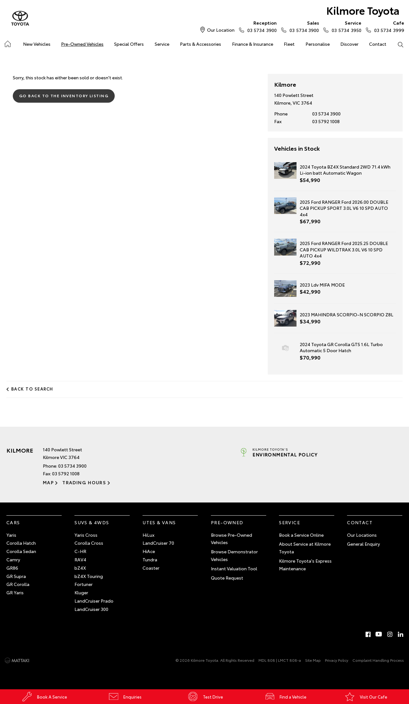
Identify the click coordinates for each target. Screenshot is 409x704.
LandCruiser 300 (91, 609)
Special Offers (129, 44)
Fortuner (83, 584)
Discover (349, 44)
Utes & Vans (159, 522)
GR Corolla (17, 584)
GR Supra (16, 576)
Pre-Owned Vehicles (82, 44)
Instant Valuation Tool (234, 568)
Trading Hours (84, 482)
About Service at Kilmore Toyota (305, 548)
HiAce (149, 551)
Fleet (289, 44)
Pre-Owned (227, 522)
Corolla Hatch (21, 543)
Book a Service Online (301, 535)
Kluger (81, 592)
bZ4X (80, 568)
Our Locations (362, 535)
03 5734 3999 (387, 26)
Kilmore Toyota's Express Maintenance (305, 565)
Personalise (317, 44)
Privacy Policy (336, 660)
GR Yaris (15, 592)
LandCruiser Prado (93, 600)
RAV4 (80, 559)
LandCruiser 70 (158, 543)
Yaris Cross (85, 535)
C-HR (80, 551)
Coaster (151, 568)
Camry (13, 559)
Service (162, 44)
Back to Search (32, 389)
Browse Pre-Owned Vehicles (231, 539)
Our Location (221, 30)
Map (48, 482)
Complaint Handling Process (378, 660)
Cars (13, 522)
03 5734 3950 (345, 26)
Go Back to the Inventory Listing (63, 95)
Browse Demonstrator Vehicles (234, 555)
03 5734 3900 (260, 26)
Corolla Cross (88, 543)
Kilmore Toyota (362, 10)
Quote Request (227, 577)
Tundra (150, 559)
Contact (377, 44)
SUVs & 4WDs (91, 522)
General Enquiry (363, 544)
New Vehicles (36, 44)
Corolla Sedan (21, 551)
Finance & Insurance (252, 44)
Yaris (11, 535)
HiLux (148, 535)
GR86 (12, 568)
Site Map (313, 660)
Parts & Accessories (200, 44)
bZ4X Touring (88, 576)
